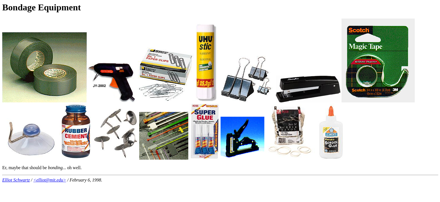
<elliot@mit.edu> (49, 180)
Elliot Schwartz (16, 180)
